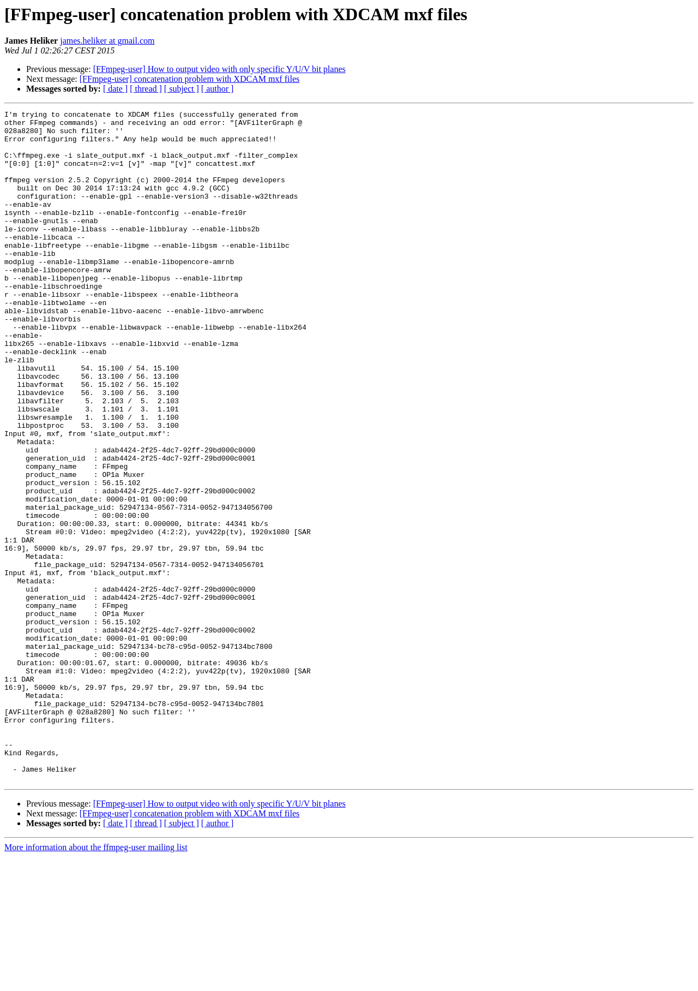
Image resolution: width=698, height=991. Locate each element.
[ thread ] (146, 88)
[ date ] (115, 88)
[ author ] (217, 88)
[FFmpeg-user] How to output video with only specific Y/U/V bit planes (219, 69)
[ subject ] (181, 88)
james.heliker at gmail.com (107, 40)
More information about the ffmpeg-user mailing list (96, 981)
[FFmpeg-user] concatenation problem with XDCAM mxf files (189, 78)
